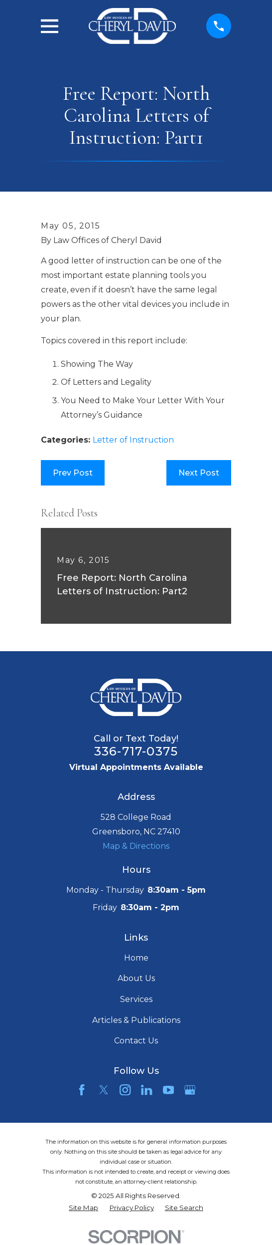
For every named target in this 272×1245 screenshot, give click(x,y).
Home (136, 958)
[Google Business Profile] (189, 1089)
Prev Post (73, 473)
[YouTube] (168, 1089)
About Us (136, 978)
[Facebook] (81, 1089)
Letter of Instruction (133, 440)
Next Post (198, 473)
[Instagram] (125, 1089)
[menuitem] (83, 1208)
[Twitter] (103, 1089)
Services (136, 999)
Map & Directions (136, 846)
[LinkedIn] (146, 1089)
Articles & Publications (136, 1020)
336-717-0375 (136, 751)
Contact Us (136, 1040)
